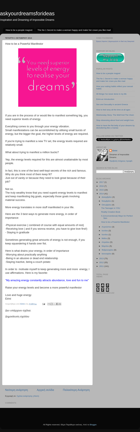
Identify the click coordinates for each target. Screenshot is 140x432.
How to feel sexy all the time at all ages (113, 110)
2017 (101, 182)
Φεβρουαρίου (108, 250)
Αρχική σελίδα (45, 389)
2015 (101, 190)
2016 (101, 186)
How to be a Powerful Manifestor (115, 222)
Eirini (114, 150)
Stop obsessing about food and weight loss (115, 120)
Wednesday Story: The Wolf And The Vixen (115, 115)
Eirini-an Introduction (105, 99)
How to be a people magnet (19, 30)
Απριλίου (106, 242)
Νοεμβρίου (107, 201)
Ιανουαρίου (107, 254)
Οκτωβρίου (107, 205)
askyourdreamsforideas (27, 13)
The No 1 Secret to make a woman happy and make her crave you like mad (74, 30)
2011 (101, 266)
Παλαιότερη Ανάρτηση (76, 389)
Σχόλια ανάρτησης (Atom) (28, 396)
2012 (101, 262)
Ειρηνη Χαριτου (101, 41)
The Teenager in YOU (110, 208)
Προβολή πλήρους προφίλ (120, 161)
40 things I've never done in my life (111, 94)
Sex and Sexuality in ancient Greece (112, 104)
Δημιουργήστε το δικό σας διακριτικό (121, 41)
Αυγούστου (107, 227)
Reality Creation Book (110, 212)
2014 (101, 194)
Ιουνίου (105, 234)
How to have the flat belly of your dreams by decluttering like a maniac (115, 126)
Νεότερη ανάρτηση (16, 389)
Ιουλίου (105, 231)
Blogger (93, 425)
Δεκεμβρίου (107, 197)
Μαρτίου (106, 246)
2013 (101, 258)
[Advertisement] (22, 413)
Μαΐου (105, 238)
